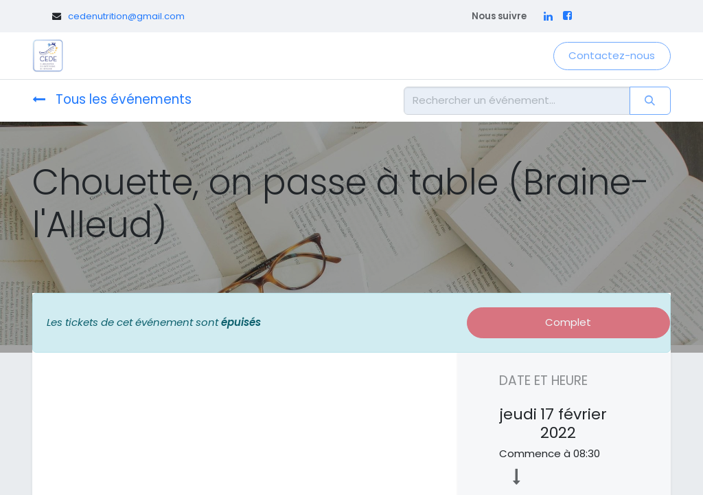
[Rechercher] (650, 101)
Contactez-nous (611, 55)
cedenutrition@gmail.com (126, 16)
